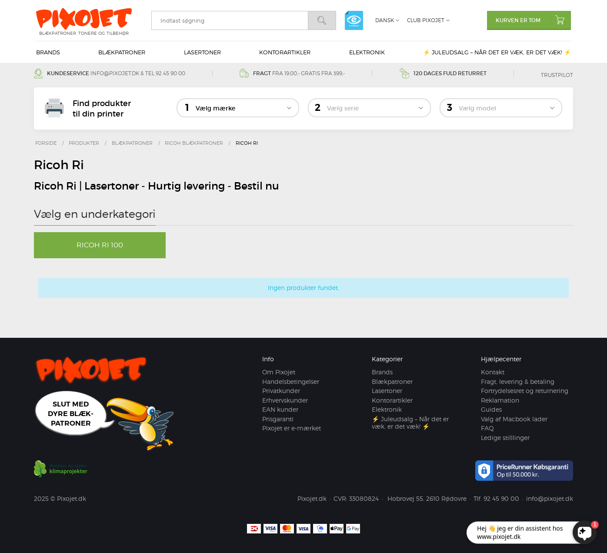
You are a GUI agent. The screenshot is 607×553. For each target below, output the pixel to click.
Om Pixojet (278, 372)
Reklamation (500, 400)
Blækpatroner (121, 52)
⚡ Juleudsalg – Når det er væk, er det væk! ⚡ (497, 52)
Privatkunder (281, 390)
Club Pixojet (425, 20)
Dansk (384, 20)
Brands (48, 52)
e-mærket (354, 20)
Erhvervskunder (285, 400)
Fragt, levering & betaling (517, 381)
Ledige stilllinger (505, 437)
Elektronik (367, 52)
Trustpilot (557, 75)
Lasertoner (202, 52)
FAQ (487, 428)
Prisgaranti (277, 419)
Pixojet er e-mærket (291, 428)
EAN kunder (280, 409)
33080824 (364, 498)
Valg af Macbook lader (514, 419)
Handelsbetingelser (290, 381)
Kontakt (492, 372)
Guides (491, 409)
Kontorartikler (284, 52)
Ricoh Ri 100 (100, 245)
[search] (229, 20)
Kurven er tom (533, 20)
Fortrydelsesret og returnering (524, 390)
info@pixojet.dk (114, 73)
